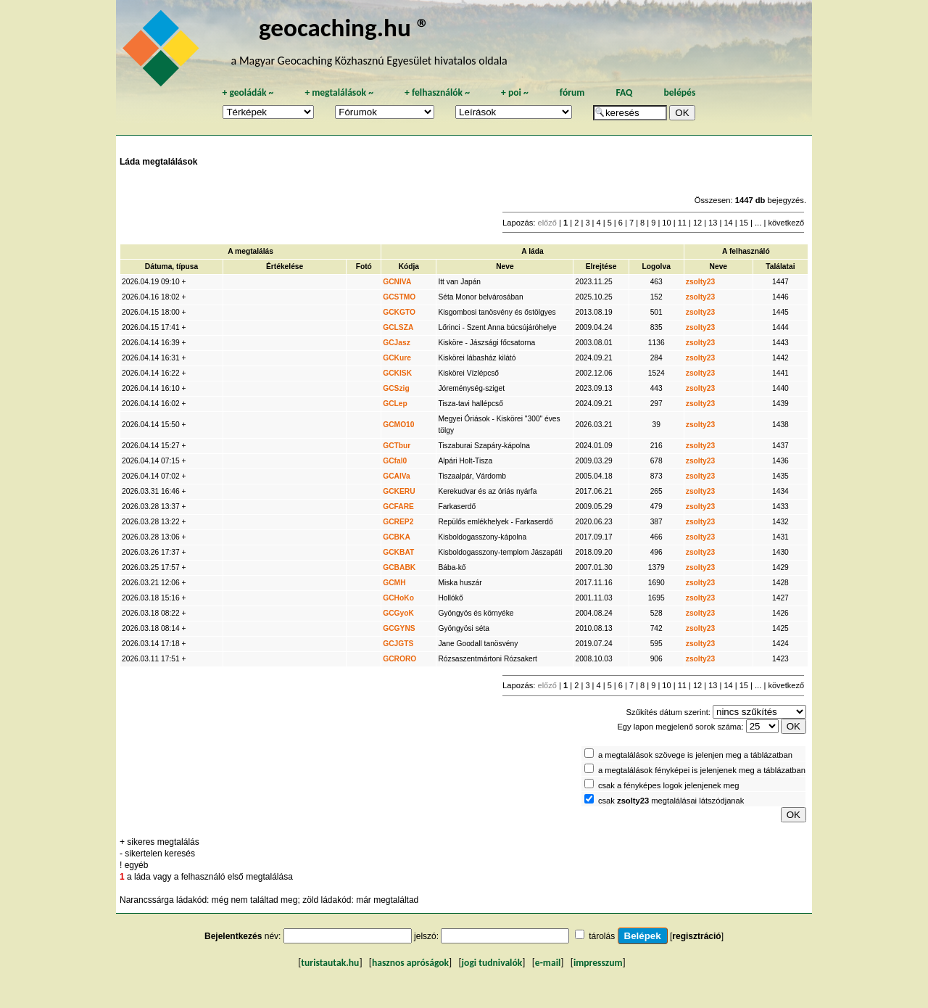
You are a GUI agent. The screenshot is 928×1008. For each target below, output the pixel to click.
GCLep (395, 404)
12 (697, 222)
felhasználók (437, 92)
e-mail (547, 963)
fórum (572, 92)
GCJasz (396, 343)
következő (786, 222)
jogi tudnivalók (492, 963)
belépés (679, 92)
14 (727, 222)
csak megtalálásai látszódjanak (671, 800)
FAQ (624, 92)
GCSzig (396, 388)
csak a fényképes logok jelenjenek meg (669, 785)
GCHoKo (398, 598)
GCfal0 (395, 461)
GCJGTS (398, 644)
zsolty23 (700, 282)
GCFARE (398, 507)
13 (712, 222)
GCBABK (399, 567)
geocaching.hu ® (344, 27)
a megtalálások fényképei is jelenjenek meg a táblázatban (701, 770)
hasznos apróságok (410, 963)
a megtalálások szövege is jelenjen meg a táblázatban (695, 755)
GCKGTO (399, 312)
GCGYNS (399, 628)
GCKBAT (398, 552)
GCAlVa (396, 476)
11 (682, 222)
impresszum (598, 963)
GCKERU (399, 491)
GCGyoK (398, 613)
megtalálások (339, 92)
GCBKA (396, 537)
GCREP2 (398, 522)
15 (743, 222)
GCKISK (397, 373)
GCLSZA (398, 327)
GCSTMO (399, 297)
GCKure (397, 358)
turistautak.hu (330, 963)
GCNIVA (397, 282)
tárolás (602, 936)
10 (666, 222)
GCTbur (396, 446)
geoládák (247, 92)
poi (514, 92)
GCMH (394, 583)
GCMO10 (398, 425)
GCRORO (399, 659)
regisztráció (696, 936)
